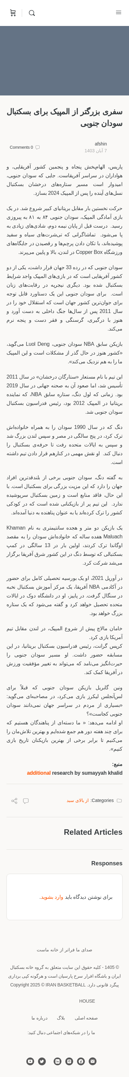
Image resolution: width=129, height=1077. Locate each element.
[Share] (14, 802)
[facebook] (81, 1061)
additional (39, 773)
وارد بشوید (52, 897)
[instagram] (69, 1061)
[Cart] (12, 13)
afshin (101, 143)
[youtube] (30, 1061)
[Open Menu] (119, 12)
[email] (93, 1061)
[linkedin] (57, 1061)
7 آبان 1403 (95, 150)
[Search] (30, 13)
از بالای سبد (78, 800)
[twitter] (42, 1061)
